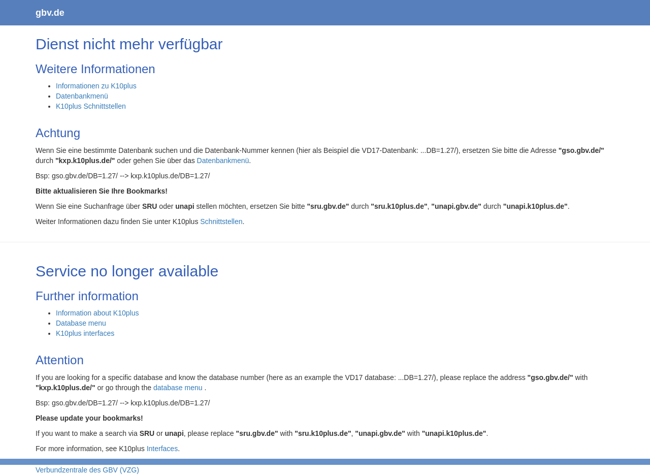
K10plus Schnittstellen (91, 106)
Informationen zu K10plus (96, 86)
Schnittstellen (221, 221)
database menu (178, 388)
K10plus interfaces (85, 333)
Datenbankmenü (82, 96)
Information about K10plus (97, 313)
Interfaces (162, 449)
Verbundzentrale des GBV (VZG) (87, 470)
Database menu (81, 323)
